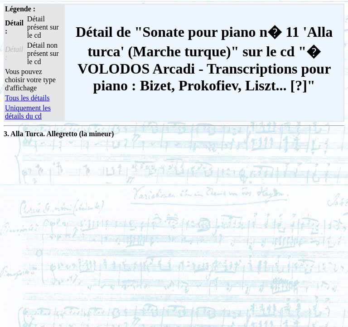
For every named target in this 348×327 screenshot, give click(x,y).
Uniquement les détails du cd (28, 112)
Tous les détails (27, 98)
